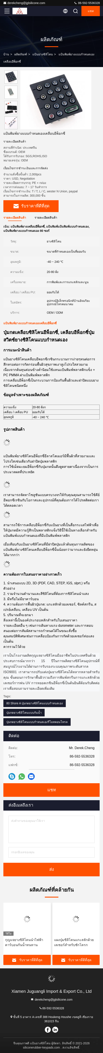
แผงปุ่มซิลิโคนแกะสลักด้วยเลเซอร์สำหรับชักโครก (74, 942)
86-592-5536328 (87, 3)
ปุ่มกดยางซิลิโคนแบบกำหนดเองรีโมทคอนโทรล (37, 722)
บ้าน (6, 54)
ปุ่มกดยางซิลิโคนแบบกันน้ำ (24, 712)
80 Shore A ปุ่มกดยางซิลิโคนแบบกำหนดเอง (34, 703)
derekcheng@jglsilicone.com (24, 3)
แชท (91, 11)
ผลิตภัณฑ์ (20, 54)
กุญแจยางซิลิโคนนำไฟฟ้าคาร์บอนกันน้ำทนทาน (24, 942)
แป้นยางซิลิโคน (42, 54)
